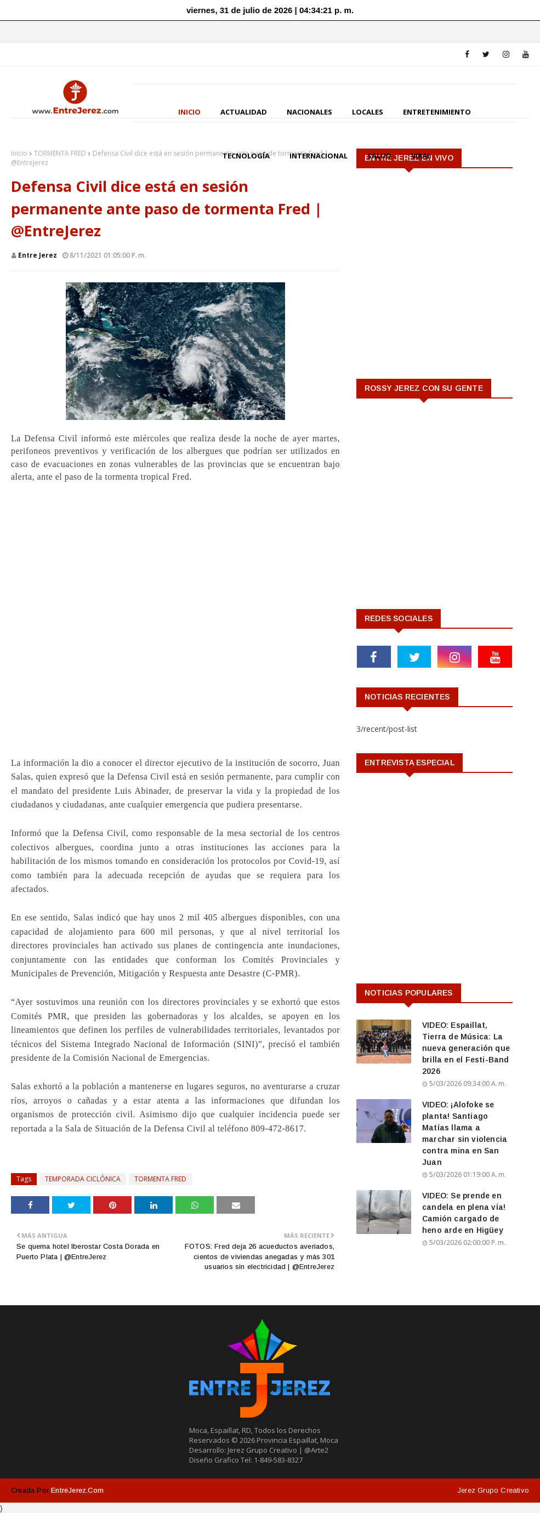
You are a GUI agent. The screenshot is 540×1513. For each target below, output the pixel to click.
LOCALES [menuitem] (367, 112)
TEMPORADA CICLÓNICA (83, 1179)
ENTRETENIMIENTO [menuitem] (437, 112)
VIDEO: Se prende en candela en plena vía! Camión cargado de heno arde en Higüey (463, 1213)
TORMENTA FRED (60, 153)
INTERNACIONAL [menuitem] (318, 156)
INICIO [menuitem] (189, 112)
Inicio (19, 153)
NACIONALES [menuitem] (309, 112)
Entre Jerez (37, 255)
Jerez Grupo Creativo (493, 1490)
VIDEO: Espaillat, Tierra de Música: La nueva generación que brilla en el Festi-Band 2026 (466, 1048)
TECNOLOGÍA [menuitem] (246, 156)
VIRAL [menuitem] (421, 156)
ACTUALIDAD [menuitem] (243, 112)
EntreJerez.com (77, 1490)
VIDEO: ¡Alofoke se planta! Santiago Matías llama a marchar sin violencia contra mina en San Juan (464, 1133)
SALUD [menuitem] (379, 156)
